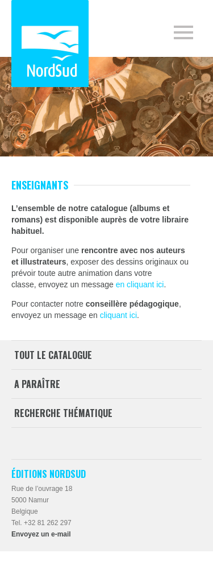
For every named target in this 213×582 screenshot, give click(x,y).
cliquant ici (118, 315)
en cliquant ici (140, 284)
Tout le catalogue (53, 355)
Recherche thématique (63, 413)
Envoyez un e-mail (41, 534)
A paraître (37, 384)
